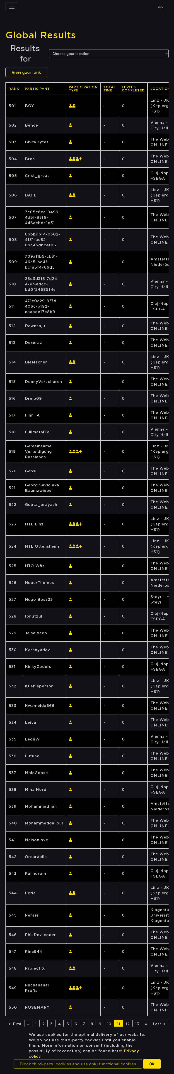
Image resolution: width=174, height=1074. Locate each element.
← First (15, 1024)
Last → (159, 1024)
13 (137, 1024)
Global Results (40, 35)
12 (128, 1024)
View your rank (26, 72)
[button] (78, 1064)
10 (109, 1024)
